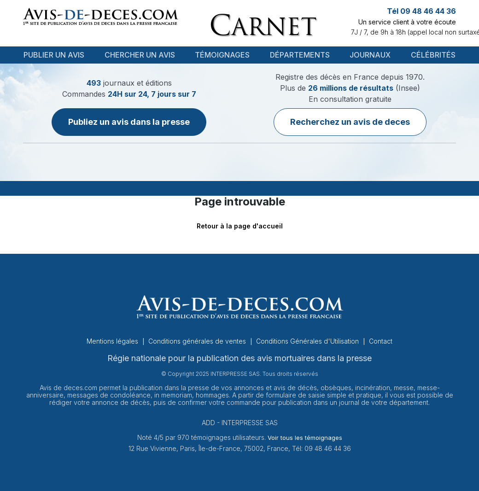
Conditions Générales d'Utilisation (308, 341)
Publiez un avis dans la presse (129, 122)
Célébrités (433, 54)
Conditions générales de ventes (198, 341)
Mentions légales (113, 341)
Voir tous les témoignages (305, 437)
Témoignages (222, 54)
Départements (300, 54)
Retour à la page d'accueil (240, 226)
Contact (380, 341)
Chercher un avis (140, 54)
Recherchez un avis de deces (350, 122)
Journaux (370, 54)
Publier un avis (53, 54)
